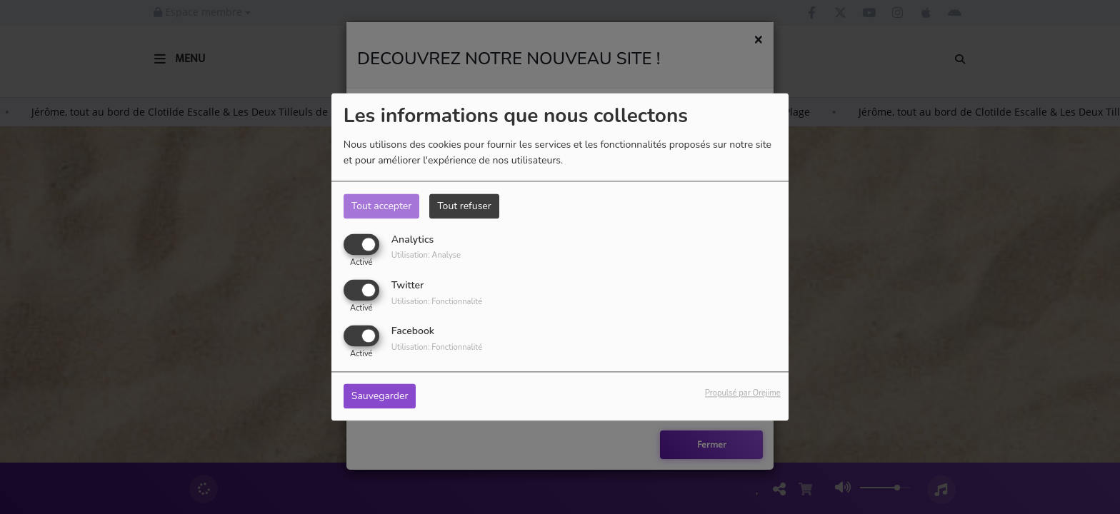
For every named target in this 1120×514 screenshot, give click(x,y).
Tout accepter (381, 206)
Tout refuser (464, 206)
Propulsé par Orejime (743, 393)
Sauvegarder (380, 396)
